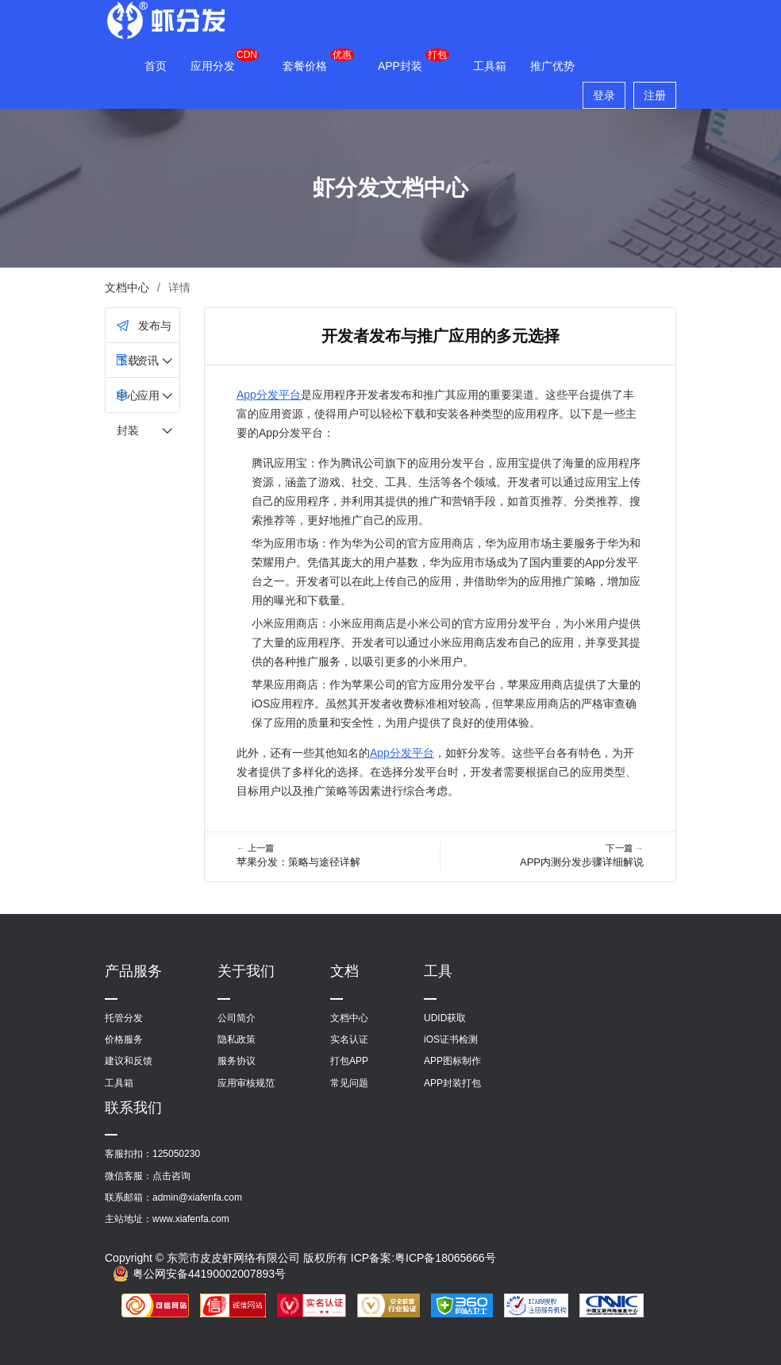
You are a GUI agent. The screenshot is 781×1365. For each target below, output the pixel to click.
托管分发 (124, 1018)
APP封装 (400, 66)
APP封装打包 (452, 1083)
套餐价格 (305, 66)
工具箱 (489, 66)
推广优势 (552, 66)
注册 (655, 95)
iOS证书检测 (451, 1039)
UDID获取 (445, 1018)
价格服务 (124, 1039)
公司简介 (236, 1018)
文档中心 (127, 287)
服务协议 (236, 1060)
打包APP (349, 1060)
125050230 (176, 1153)
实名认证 (349, 1039)
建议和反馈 (128, 1060)
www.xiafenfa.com (190, 1218)
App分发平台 (269, 394)
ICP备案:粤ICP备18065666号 (423, 1257)
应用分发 (212, 66)
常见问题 (349, 1083)
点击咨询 (171, 1176)
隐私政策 (236, 1039)
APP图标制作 (452, 1060)
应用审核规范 (246, 1083)
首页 (155, 66)
